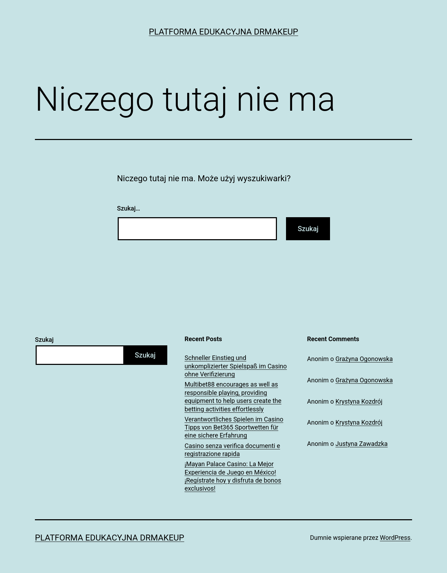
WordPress (395, 537)
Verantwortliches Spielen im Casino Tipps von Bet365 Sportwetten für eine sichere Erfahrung (234, 427)
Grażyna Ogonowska (364, 358)
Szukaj (44, 339)
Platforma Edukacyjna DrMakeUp (223, 32)
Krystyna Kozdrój (359, 401)
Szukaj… (128, 208)
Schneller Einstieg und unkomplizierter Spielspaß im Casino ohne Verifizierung (236, 366)
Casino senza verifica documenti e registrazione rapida (232, 449)
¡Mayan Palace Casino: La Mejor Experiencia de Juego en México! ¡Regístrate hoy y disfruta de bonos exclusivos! (233, 476)
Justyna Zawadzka (362, 443)
